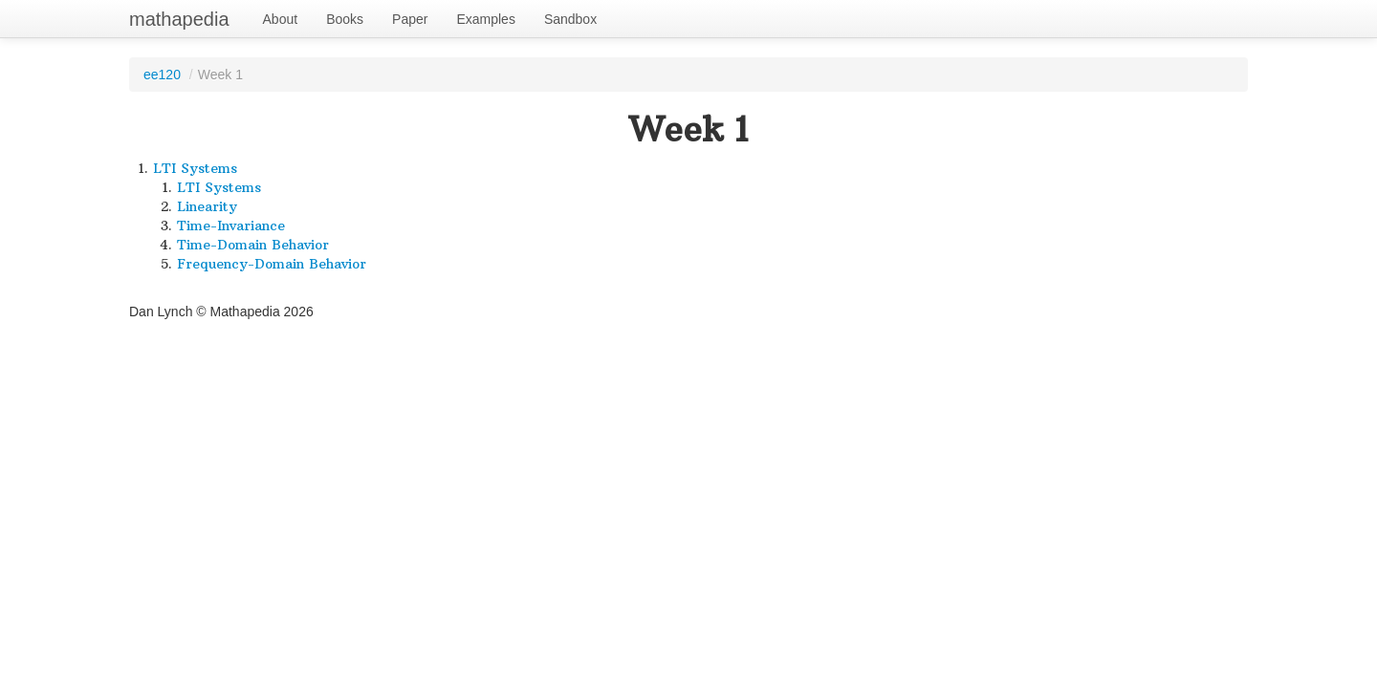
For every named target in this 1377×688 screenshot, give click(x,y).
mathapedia (179, 19)
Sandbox (570, 19)
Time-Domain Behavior (253, 244)
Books (344, 19)
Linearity (207, 206)
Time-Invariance (231, 225)
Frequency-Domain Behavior (271, 263)
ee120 (162, 74)
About (280, 19)
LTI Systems (195, 168)
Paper (409, 19)
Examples (485, 19)
